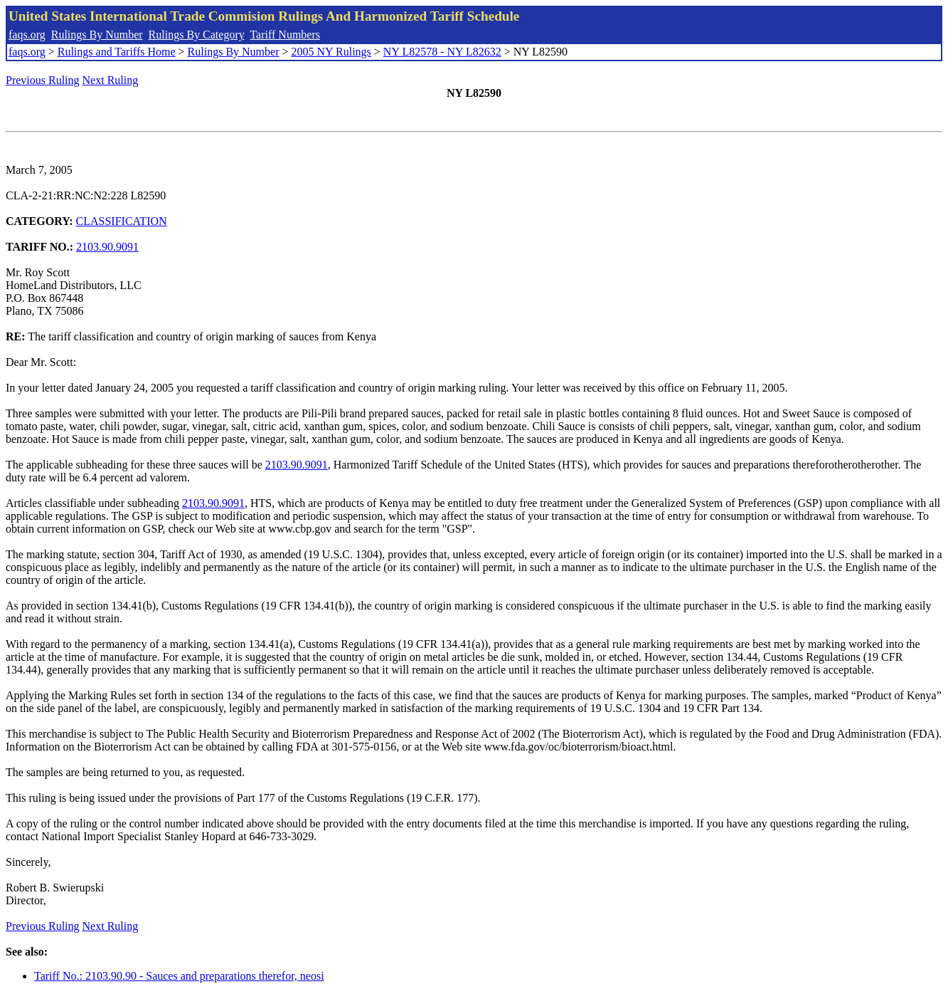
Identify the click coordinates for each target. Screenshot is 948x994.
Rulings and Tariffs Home (117, 52)
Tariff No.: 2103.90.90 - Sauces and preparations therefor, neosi (179, 976)
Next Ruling (110, 80)
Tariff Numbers (285, 34)
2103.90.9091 (107, 247)
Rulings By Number (97, 34)
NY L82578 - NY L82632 (442, 52)
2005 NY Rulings (331, 52)
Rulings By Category (197, 34)
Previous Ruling (43, 80)
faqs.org (27, 34)
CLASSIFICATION (121, 221)
